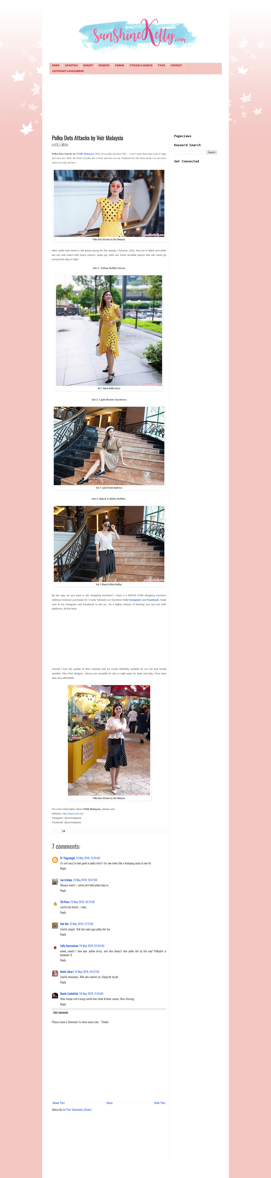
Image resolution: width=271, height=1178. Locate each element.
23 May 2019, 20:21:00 (82, 902)
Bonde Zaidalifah (69, 994)
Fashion (104, 65)
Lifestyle (71, 65)
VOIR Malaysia (85, 153)
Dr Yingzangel (67, 858)
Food (161, 65)
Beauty (88, 65)
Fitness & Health (141, 65)
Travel (119, 65)
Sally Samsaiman (69, 946)
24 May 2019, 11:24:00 (91, 994)
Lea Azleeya (66, 880)
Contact (176, 65)
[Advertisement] (135, 104)
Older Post (159, 1103)
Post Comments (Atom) (78, 1110)
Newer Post (59, 1103)
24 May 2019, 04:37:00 (86, 972)
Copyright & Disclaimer (68, 71)
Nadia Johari (66, 972)
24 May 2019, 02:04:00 (91, 946)
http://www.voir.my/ (72, 813)
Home (55, 65)
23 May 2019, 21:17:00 (81, 924)
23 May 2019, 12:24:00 (88, 858)
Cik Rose (64, 902)
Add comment (60, 1012)
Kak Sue (64, 924)
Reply (63, 868)
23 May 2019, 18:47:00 (85, 880)
